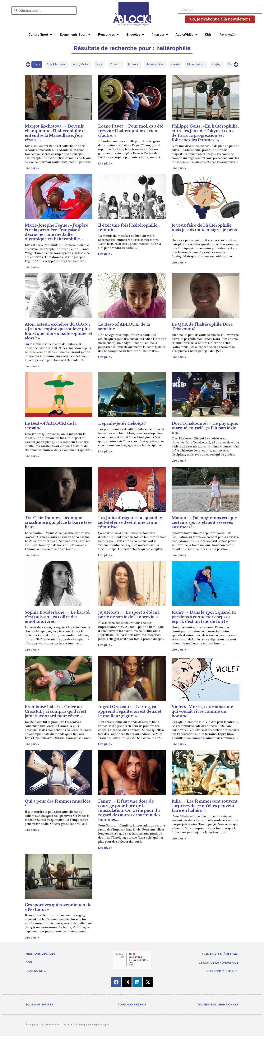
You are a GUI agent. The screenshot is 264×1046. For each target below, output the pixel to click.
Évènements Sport (75, 34)
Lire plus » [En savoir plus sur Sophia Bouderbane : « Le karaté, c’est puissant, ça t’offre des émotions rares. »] (32, 649)
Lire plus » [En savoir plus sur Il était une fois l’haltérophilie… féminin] (105, 253)
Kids (208, 34)
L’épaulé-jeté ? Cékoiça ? (122, 423)
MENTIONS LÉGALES (40, 953)
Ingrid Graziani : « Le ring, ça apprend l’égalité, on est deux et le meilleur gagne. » (129, 711)
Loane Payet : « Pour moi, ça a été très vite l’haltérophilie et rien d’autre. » (130, 131)
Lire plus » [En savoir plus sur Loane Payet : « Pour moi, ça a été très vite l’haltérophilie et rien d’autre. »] (105, 163)
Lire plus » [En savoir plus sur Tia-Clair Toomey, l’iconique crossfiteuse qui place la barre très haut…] (32, 555)
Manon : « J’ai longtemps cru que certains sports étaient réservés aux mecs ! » (204, 522)
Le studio (227, 34)
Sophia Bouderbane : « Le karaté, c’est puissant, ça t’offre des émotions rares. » (57, 617)
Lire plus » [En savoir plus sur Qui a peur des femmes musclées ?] (32, 829)
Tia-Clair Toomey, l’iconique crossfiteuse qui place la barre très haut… (58, 522)
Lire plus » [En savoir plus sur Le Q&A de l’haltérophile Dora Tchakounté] (179, 357)
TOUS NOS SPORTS (39, 1014)
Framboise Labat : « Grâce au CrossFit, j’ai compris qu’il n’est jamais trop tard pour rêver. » (55, 711)
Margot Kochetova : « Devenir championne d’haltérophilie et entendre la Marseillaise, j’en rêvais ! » (55, 133)
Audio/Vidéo (186, 34)
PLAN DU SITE (36, 970)
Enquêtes (135, 34)
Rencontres (108, 34)
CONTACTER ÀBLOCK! (220, 954)
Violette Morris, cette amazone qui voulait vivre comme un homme (202, 711)
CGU (29, 962)
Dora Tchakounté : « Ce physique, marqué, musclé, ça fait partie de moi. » (205, 428)
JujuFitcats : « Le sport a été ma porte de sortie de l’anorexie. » (129, 614)
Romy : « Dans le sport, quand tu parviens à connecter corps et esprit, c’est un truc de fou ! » (204, 617)
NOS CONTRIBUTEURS (222, 971)
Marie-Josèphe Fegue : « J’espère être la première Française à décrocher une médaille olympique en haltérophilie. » (56, 232)
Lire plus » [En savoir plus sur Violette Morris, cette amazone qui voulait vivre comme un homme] (179, 744)
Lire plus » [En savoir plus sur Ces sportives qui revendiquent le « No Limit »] (32, 937)
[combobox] (44, 10)
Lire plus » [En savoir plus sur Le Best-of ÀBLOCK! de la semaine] (105, 357)
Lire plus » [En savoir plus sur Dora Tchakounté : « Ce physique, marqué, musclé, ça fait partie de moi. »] (179, 460)
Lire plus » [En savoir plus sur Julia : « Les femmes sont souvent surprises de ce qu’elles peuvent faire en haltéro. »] (179, 838)
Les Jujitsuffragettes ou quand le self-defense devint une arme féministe (130, 522)
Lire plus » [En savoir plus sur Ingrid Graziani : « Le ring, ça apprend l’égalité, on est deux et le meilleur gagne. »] (105, 744)
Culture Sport (40, 34)
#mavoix (160, 34)
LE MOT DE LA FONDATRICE (219, 962)
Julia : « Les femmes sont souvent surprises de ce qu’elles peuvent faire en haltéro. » (205, 806)
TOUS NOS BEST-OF (132, 1014)
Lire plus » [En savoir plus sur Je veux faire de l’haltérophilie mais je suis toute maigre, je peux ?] (179, 262)
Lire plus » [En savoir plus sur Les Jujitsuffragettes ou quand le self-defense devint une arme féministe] (105, 555)
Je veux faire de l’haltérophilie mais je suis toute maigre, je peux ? (204, 230)
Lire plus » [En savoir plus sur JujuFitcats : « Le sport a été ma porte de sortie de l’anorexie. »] (105, 645)
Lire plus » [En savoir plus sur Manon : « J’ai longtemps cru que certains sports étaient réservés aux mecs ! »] (179, 555)
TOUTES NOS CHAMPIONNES (218, 1014)
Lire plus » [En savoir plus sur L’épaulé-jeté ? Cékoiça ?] (105, 451)
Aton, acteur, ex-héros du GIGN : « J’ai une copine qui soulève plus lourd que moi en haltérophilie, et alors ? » (58, 331)
